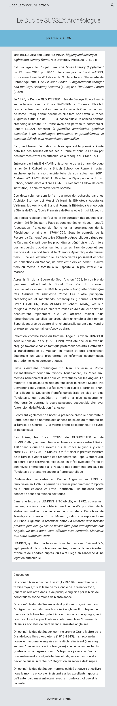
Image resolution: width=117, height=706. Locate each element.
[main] (58, 20)
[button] (4, 5)
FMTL (68, 699)
